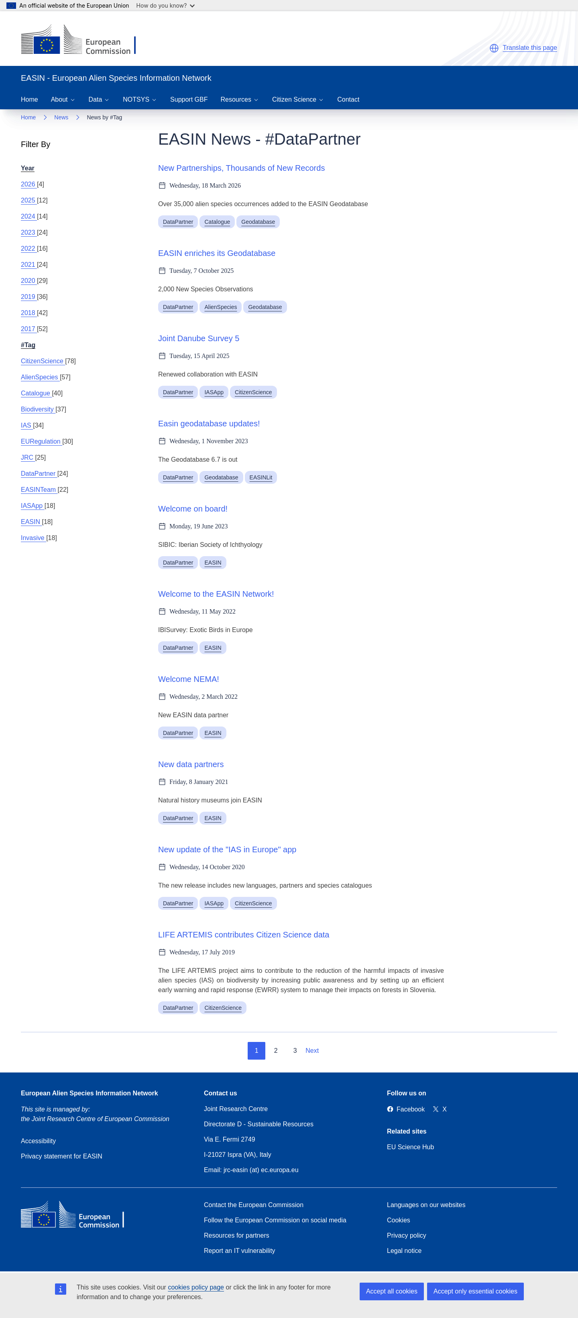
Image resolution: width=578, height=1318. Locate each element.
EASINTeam (39, 489)
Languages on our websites (426, 1204)
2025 (29, 200)
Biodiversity (38, 409)
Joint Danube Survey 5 (198, 338)
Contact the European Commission (253, 1204)
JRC (28, 457)
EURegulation (41, 441)
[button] (494, 48)
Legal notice (404, 1250)
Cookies (398, 1220)
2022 (29, 248)
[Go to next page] (317, 1051)
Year (28, 168)
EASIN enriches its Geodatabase (216, 253)
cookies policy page (196, 1287)
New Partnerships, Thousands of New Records (241, 168)
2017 (29, 328)
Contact (348, 99)
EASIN (31, 521)
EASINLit (261, 477)
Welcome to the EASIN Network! (216, 593)
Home (29, 99)
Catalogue (36, 393)
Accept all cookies (391, 1291)
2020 (29, 280)
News (61, 117)
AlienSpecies (40, 377)
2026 (29, 184)
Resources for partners (236, 1235)
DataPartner (39, 473)
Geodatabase (258, 222)
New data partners (191, 764)
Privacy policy (406, 1235)
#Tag (28, 345)
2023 (29, 232)
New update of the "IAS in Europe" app (227, 849)
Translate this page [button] (530, 47)
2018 (29, 312)
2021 (29, 264)
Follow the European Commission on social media (275, 1220)
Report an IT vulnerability (239, 1250)
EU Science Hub (410, 1147)
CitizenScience (43, 361)
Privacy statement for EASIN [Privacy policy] (61, 1156)
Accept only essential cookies (475, 1291)
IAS (27, 425)
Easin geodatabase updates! (209, 423)
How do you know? (165, 5)
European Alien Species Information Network (89, 1093)
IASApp (33, 505)
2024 (29, 216)
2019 (29, 296)
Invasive (33, 537)
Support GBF (189, 99)
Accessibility (38, 1141)
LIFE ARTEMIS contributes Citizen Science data (244, 934)
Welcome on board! (193, 508)
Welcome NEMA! (188, 679)
